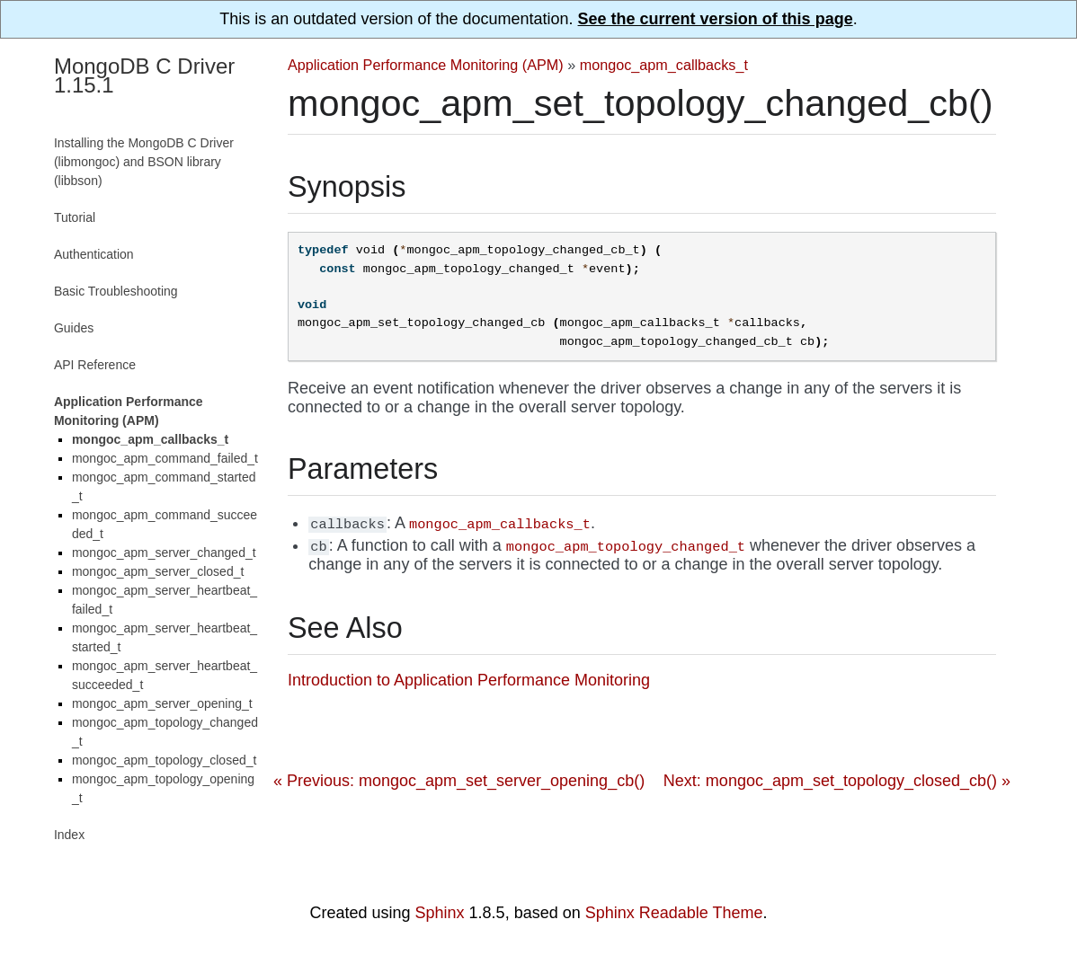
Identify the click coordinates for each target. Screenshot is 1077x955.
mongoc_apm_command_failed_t (165, 458)
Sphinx (440, 913)
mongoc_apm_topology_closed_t (164, 760)
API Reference (95, 365)
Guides (73, 328)
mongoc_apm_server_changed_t (164, 552)
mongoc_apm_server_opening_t (162, 703)
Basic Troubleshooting (116, 291)
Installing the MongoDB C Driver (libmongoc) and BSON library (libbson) (144, 162)
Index (69, 834)
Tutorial (74, 217)
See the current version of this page (715, 19)
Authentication (94, 254)
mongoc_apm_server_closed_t (158, 571)
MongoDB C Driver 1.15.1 (144, 75)
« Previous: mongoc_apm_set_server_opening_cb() (459, 781)
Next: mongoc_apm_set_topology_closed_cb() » (836, 781)
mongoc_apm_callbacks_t (664, 65)
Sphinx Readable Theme (674, 913)
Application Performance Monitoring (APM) (426, 65)
